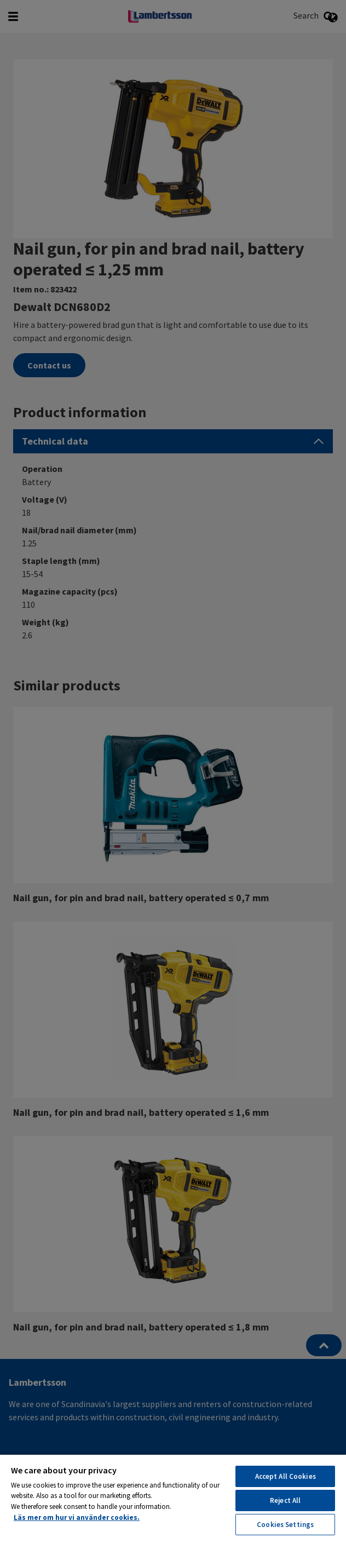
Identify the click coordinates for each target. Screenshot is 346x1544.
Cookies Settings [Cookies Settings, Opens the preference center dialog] (285, 1524)
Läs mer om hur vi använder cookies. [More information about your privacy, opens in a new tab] (77, 1517)
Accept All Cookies (285, 1476)
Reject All (285, 1500)
